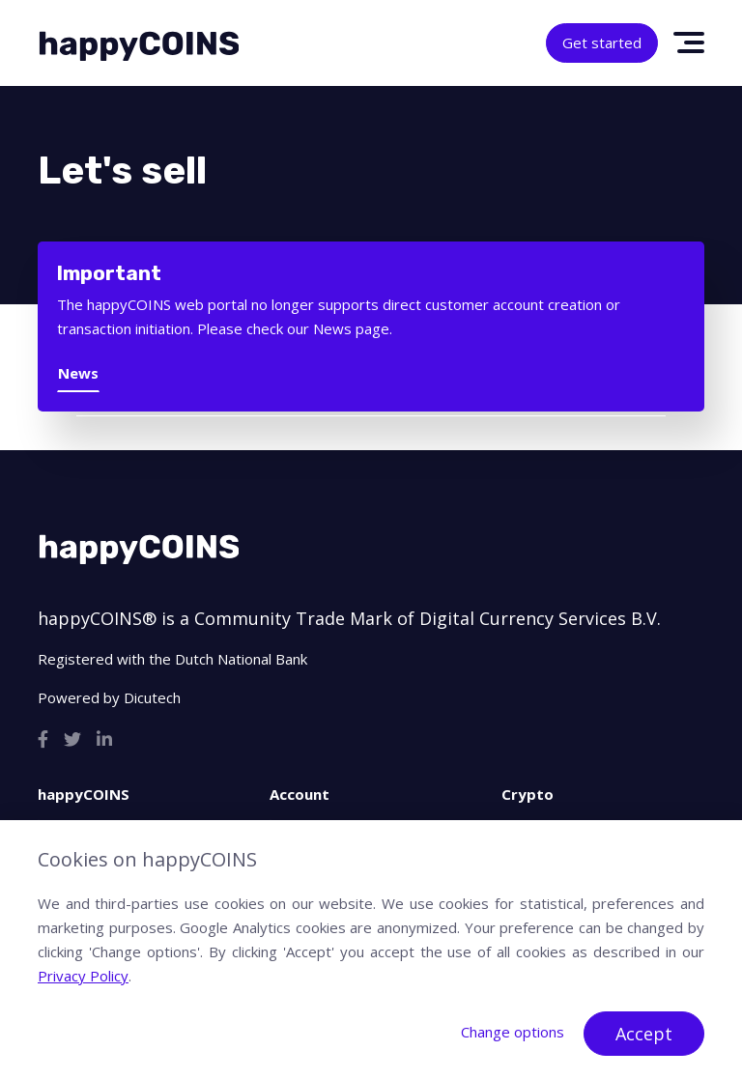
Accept (643, 1033)
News (78, 373)
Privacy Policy (83, 975)
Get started (602, 42)
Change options (512, 1031)
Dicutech (152, 697)
